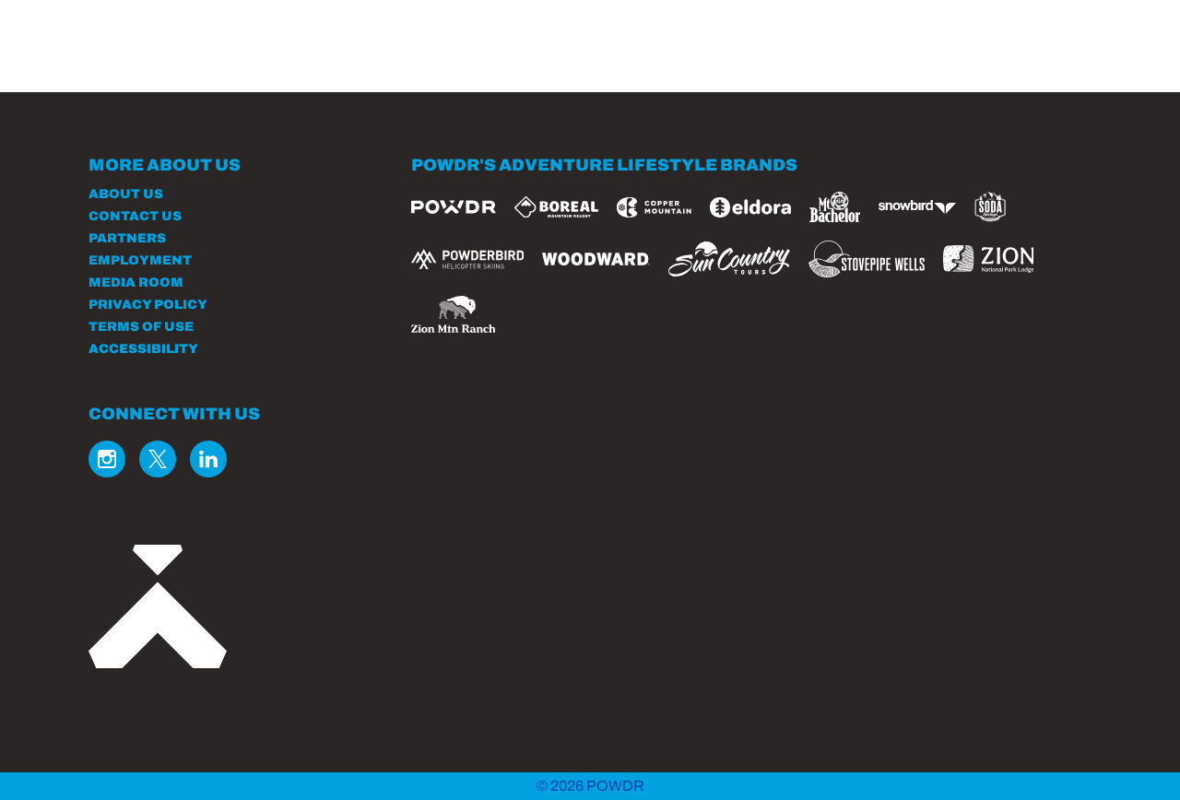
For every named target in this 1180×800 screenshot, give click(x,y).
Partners (127, 238)
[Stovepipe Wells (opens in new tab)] (866, 259)
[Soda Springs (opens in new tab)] (990, 207)
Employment (140, 260)
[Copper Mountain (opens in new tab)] (654, 207)
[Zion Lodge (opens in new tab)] (988, 259)
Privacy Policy (147, 305)
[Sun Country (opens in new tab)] (729, 258)
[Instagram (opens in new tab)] (106, 459)
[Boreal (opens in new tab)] (556, 207)
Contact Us (135, 216)
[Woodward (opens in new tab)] (596, 259)
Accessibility (143, 349)
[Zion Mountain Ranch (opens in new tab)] (453, 314)
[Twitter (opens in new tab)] (157, 459)
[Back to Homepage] (226, 608)
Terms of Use (141, 327)
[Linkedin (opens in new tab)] (208, 459)
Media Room (135, 282)
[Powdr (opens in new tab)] (453, 207)
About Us (125, 194)
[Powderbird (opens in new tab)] (467, 259)
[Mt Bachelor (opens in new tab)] (834, 207)
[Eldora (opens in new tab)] (750, 207)
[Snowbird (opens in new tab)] (917, 207)
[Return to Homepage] (201, 57)
